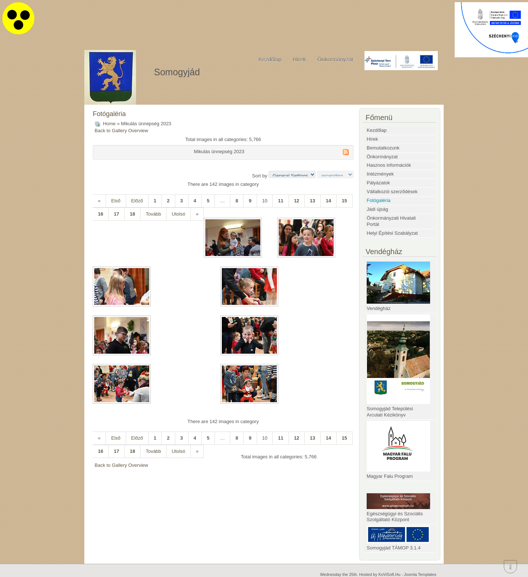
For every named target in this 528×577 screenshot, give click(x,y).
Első (115, 200)
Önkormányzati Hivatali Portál (391, 221)
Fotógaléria (378, 200)
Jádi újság (377, 209)
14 (328, 200)
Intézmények (380, 174)
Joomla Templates (420, 574)
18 (132, 214)
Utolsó (178, 214)
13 (312, 200)
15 (344, 200)
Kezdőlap (270, 59)
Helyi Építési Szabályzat (392, 233)
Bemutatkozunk (383, 148)
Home (109, 123)
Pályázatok (378, 182)
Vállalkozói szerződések (392, 191)
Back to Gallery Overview (121, 130)
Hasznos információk (389, 165)
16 (100, 214)
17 (116, 214)
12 (296, 200)
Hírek (299, 59)
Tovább (153, 214)
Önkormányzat (335, 59)
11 (280, 200)
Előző (137, 200)
